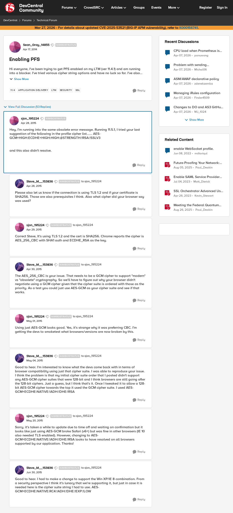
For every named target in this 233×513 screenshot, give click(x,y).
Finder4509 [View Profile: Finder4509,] (202, 98)
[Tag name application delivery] (33, 90)
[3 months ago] (182, 55)
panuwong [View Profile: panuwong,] (201, 55)
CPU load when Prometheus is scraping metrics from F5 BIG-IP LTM (198, 51)
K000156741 (188, 28)
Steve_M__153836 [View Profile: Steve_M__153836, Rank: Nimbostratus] (39, 181)
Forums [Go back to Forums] (27, 20)
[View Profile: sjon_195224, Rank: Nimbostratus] (14, 120)
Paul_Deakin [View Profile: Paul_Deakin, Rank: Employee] (204, 167)
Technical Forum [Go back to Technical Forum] (47, 20)
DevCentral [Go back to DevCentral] (10, 20)
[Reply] (139, 91)
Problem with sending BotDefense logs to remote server (194, 65)
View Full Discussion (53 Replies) (27, 107)
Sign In (222, 7)
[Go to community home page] (24, 7)
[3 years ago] (182, 182)
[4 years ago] (182, 153)
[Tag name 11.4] (12, 90)
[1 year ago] (183, 168)
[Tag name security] (66, 90)
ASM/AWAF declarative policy (196, 79)
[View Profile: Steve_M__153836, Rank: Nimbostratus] (19, 183)
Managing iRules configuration (197, 93)
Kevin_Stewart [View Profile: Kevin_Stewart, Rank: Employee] (204, 196)
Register (205, 7)
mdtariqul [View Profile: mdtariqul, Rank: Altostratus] (201, 153)
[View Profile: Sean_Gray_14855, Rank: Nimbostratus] (15, 47)
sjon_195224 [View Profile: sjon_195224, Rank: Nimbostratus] (30, 118)
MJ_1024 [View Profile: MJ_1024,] (200, 112)
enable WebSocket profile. (194, 149)
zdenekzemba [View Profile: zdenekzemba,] (203, 83)
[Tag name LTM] (54, 90)
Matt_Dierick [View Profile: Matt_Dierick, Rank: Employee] (201, 181)
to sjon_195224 (91, 181)
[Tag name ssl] (77, 90)
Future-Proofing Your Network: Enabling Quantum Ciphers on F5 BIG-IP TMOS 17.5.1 (197, 163)
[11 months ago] (183, 210)
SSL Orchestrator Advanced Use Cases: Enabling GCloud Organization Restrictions (198, 191)
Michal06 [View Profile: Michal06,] (200, 69)
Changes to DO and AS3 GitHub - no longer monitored (198, 107)
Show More (19, 79)
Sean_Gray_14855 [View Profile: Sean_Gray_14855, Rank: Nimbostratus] (36, 45)
